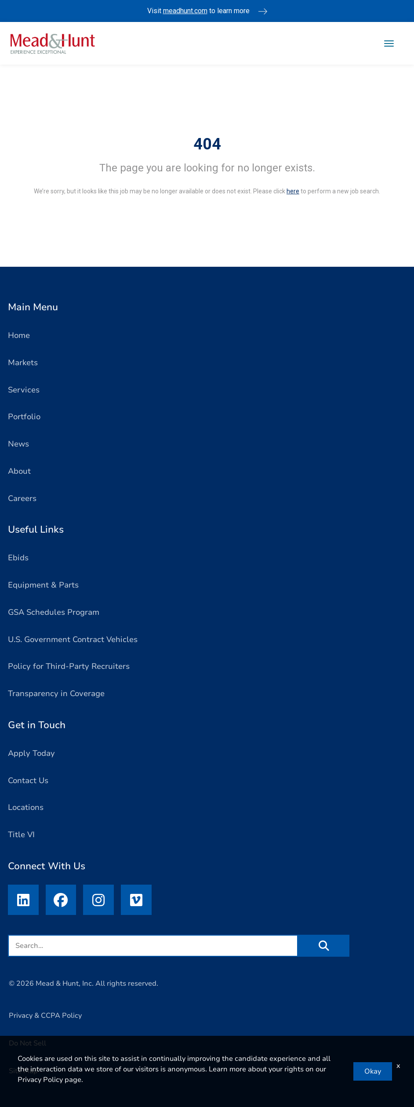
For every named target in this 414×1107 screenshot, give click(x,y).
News (18, 444)
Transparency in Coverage (56, 693)
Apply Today (31, 753)
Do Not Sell (27, 1044)
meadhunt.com (185, 11)
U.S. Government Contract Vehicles (73, 639)
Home (19, 335)
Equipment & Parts (43, 585)
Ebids (18, 557)
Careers (22, 498)
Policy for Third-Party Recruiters (69, 666)
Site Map (23, 1071)
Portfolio (24, 416)
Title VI (21, 834)
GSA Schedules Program (53, 612)
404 (207, 144)
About (19, 471)
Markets (23, 362)
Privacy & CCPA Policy (45, 1016)
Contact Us (28, 780)
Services (24, 390)
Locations (26, 807)
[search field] (153, 946)
